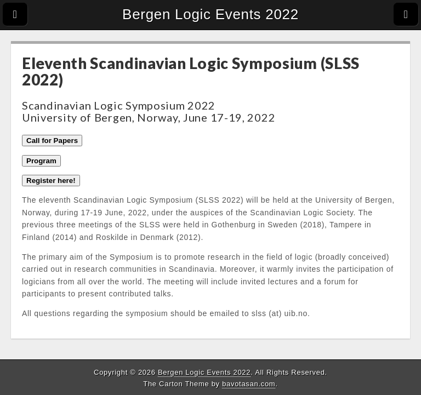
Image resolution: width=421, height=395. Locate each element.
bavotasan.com (248, 384)
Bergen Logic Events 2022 (210, 14)
